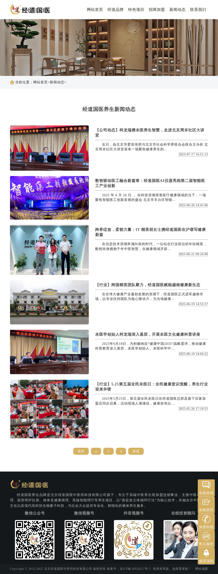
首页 (81, 451)
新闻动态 (177, 9)
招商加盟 (157, 9)
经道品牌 (116, 9)
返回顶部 (206, 561)
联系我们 (198, 9)
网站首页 (95, 9)
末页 (135, 451)
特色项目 (136, 9)
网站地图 (201, 568)
